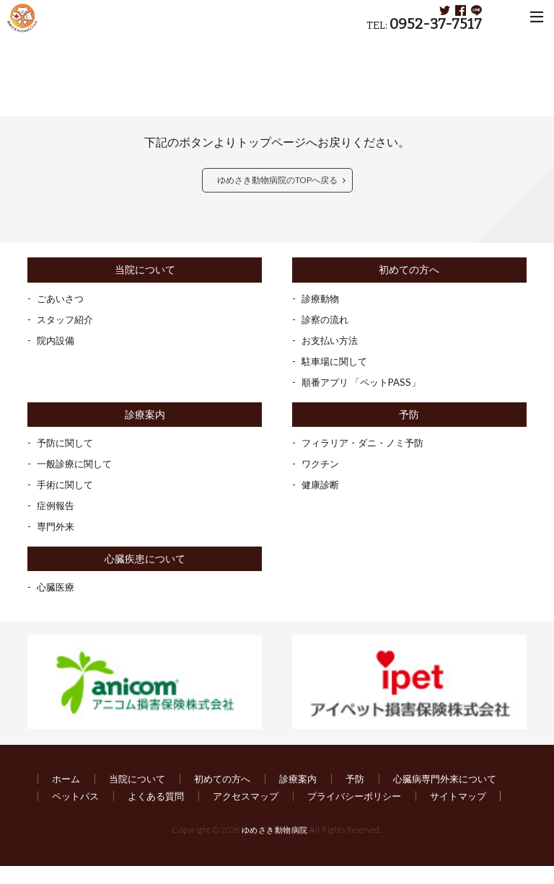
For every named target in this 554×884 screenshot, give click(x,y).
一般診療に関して (77, 464)
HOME (39, 47)
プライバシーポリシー (102, 814)
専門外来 (57, 527)
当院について (145, 270)
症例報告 (57, 506)
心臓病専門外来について (107, 797)
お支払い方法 (332, 341)
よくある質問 (301, 797)
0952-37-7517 (436, 24)
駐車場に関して (337, 361)
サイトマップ (212, 814)
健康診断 (322, 485)
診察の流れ (327, 320)
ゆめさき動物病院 (275, 848)
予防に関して (67, 443)
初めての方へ (409, 270)
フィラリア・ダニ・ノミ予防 (367, 443)
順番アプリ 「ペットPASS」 (365, 382)
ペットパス (217, 797)
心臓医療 (57, 588)
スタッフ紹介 (67, 320)
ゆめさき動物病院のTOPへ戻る (277, 179)
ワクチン (322, 464)
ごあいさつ (62, 299)
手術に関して (67, 485)
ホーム (67, 780)
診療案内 (145, 415)
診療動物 (322, 299)
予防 (409, 415)
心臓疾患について (145, 559)
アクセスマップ (396, 797)
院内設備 (57, 341)
